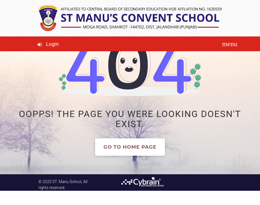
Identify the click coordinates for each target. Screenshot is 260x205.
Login (52, 44)
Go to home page (130, 147)
